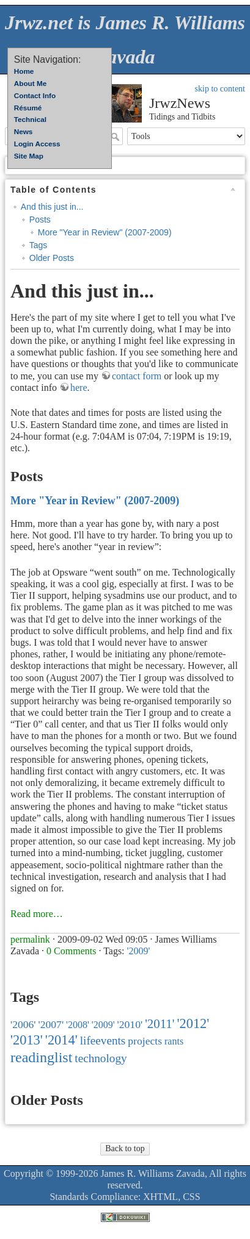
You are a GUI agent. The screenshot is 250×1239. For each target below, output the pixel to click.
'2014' (61, 1040)
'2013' (26, 1040)
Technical (30, 119)
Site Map (28, 156)
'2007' (51, 1024)
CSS (191, 1196)
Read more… (36, 914)
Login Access (37, 144)
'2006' (23, 1024)
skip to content (220, 88)
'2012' (193, 1023)
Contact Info (35, 95)
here (78, 387)
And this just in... (52, 207)
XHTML (160, 1196)
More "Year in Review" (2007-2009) (105, 232)
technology (101, 1058)
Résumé (28, 108)
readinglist (41, 1057)
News (23, 131)
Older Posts (51, 258)
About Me (30, 83)
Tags (38, 245)
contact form (136, 376)
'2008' (77, 1024)
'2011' (159, 1023)
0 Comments (71, 951)
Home (24, 71)
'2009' (138, 951)
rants (173, 1041)
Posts (40, 219)
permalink (30, 939)
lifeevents (103, 1040)
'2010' (130, 1024)
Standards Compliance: (95, 1196)
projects (145, 1041)
